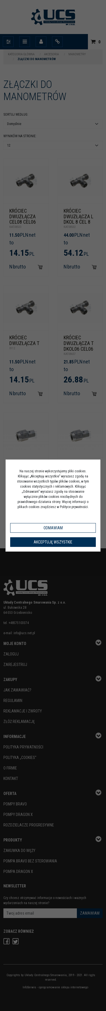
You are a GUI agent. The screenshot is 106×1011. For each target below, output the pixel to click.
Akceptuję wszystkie (53, 542)
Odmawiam (53, 528)
